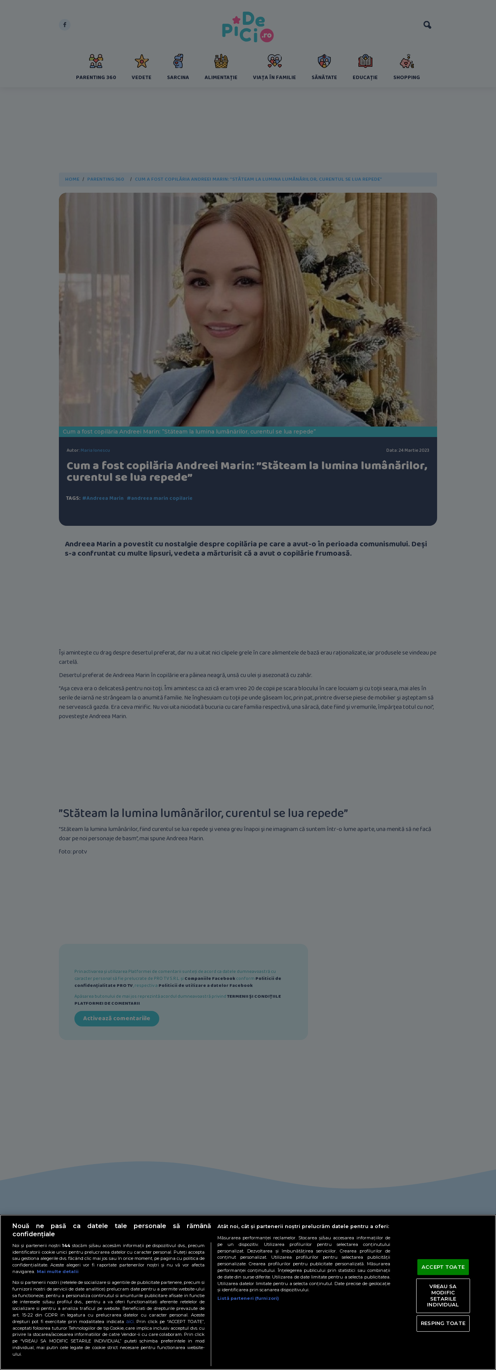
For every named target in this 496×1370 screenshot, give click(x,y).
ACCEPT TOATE (443, 1267)
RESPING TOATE (443, 1323)
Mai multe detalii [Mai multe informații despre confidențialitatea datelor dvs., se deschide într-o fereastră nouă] (58, 1271)
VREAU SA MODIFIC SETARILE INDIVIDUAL (443, 1296)
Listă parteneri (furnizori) (248, 1298)
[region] (248, 1292)
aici (130, 1321)
